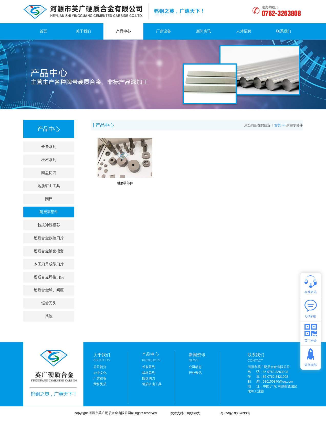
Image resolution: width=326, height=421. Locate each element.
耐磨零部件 (48, 212)
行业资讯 (195, 373)
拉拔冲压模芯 (49, 225)
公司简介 (100, 367)
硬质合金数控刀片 (49, 238)
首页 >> (280, 125)
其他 (48, 316)
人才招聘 (243, 31)
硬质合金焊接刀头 (49, 277)
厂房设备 (163, 31)
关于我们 (83, 31)
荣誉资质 (100, 384)
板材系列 (48, 159)
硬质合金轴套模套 (49, 251)
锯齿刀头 (48, 303)
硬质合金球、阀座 (49, 290)
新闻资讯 (203, 31)
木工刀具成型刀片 (49, 264)
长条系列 (48, 147)
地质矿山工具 (49, 186)
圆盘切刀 (48, 173)
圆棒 (48, 199)
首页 (43, 31)
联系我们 (283, 31)
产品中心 (123, 31)
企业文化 (100, 373)
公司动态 (195, 367)
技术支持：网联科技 (185, 413)
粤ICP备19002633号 (235, 413)
